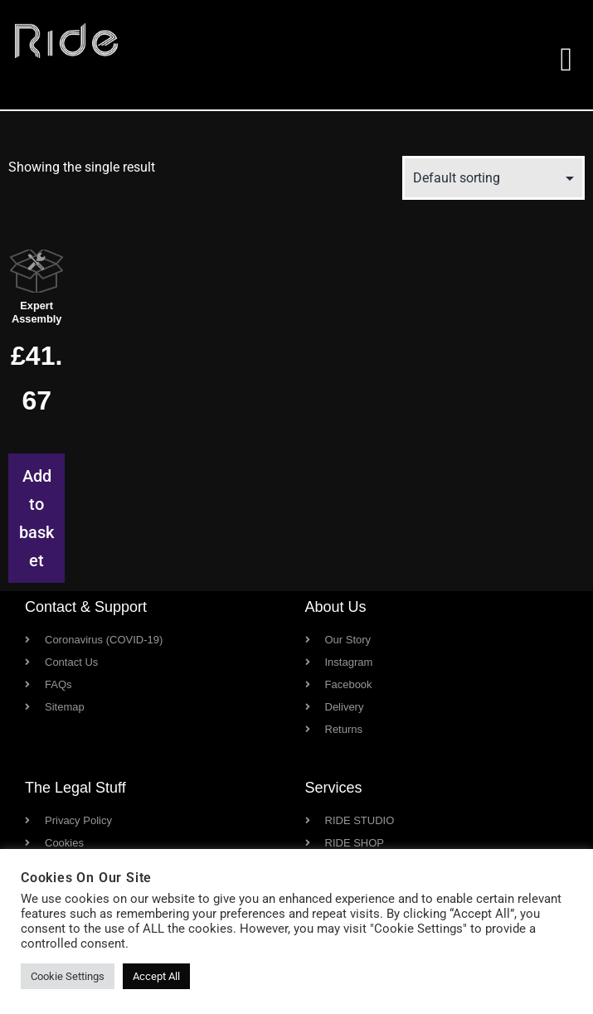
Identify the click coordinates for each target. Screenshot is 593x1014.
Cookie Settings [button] (68, 976)
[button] (566, 60)
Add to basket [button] (36, 518)
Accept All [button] (156, 976)
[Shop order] (493, 178)
